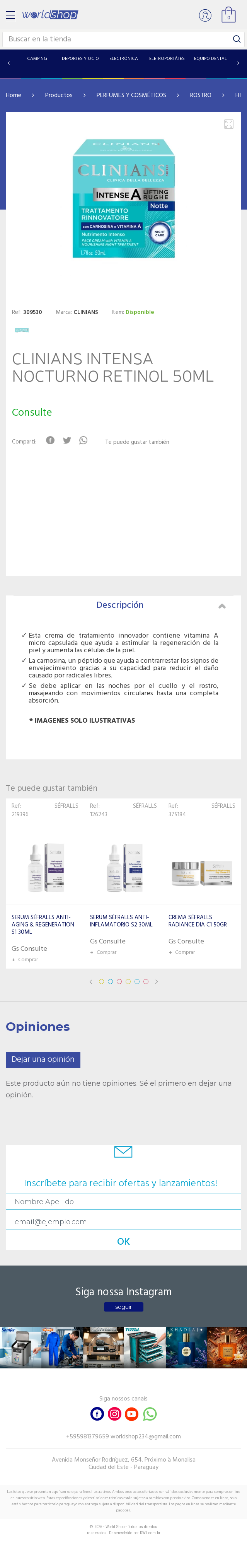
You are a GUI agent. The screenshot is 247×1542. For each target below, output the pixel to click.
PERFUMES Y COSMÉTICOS (131, 95)
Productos (59, 95)
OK (123, 1242)
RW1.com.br (150, 1532)
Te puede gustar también (137, 442)
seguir (123, 1306)
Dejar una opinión (43, 1059)
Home (13, 95)
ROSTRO (200, 95)
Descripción (161, 605)
